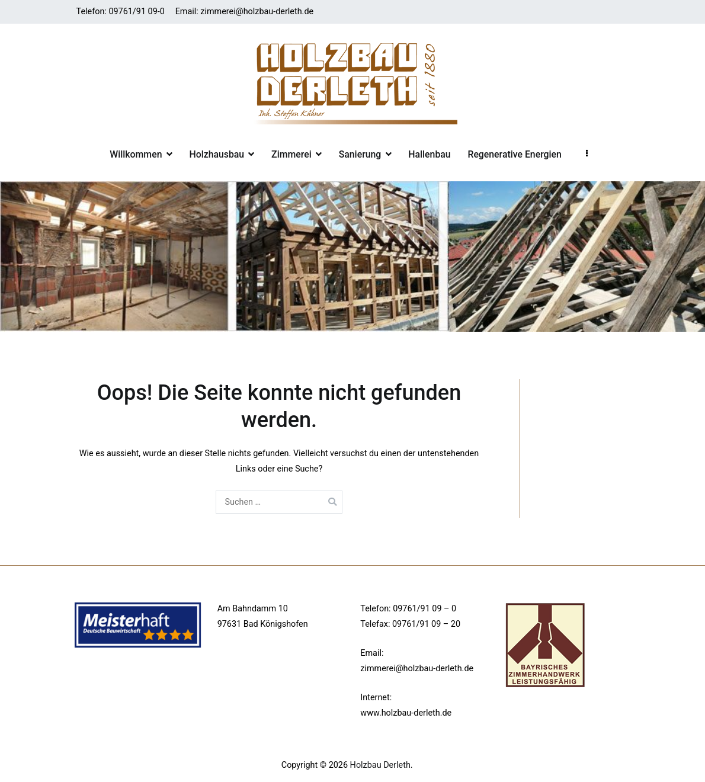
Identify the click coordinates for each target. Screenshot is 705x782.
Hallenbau (429, 154)
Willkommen (136, 154)
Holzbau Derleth (380, 765)
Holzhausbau (216, 154)
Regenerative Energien (514, 154)
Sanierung (360, 154)
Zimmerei (291, 154)
